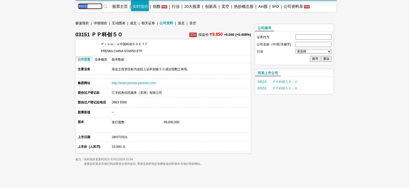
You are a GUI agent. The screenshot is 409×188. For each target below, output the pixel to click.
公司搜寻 (264, 28)
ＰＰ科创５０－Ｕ (285, 82)
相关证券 (148, 23)
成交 (133, 23)
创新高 (211, 6)
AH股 (263, 6)
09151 (262, 82)
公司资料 (166, 23)
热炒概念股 (244, 6)
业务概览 (101, 59)
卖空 (225, 6)
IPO (275, 6)
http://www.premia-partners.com (134, 83)
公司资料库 (293, 6)
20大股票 (192, 6)
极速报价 (82, 23)
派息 (181, 23)
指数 (157, 6)
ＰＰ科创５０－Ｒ (285, 88)
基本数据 (118, 59)
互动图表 (118, 23)
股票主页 (120, 6)
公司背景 (84, 59)
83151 (262, 88)
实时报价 (140, 6)
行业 (176, 6)
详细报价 (100, 23)
